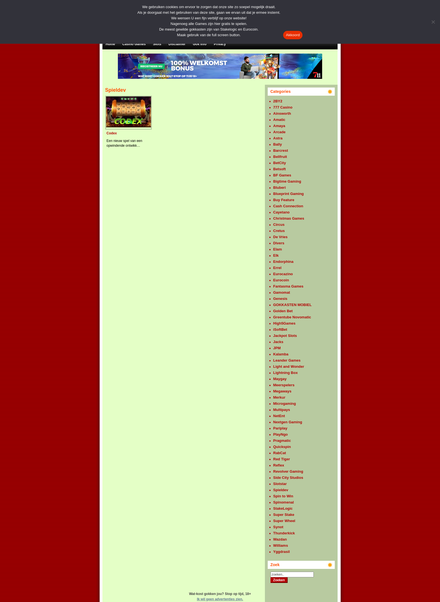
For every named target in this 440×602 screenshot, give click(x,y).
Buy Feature (283, 200)
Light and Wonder (288, 366)
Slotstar (280, 484)
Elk (276, 255)
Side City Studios (288, 477)
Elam (277, 249)
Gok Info (200, 44)
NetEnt (279, 416)
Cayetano (281, 212)
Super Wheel (284, 521)
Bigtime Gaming (287, 181)
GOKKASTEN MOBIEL (292, 305)
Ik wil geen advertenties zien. (220, 599)
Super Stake (283, 515)
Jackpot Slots (285, 336)
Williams (280, 545)
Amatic (279, 120)
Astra (278, 138)
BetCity (279, 163)
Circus (279, 224)
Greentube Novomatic (292, 317)
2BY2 (278, 101)
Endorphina (283, 261)
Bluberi (279, 187)
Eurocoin (281, 280)
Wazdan (280, 539)
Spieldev (280, 490)
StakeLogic (283, 508)
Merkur (279, 397)
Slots (157, 44)
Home (110, 44)
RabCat (279, 453)
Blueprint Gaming (288, 194)
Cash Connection (288, 206)
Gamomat (281, 292)
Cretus (279, 231)
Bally (277, 144)
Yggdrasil (281, 552)
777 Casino (283, 107)
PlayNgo (280, 434)
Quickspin (282, 447)
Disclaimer (177, 44)
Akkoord (293, 35)
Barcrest (280, 150)
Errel (277, 268)
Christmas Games (288, 218)
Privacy (220, 44)
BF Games (282, 175)
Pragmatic (282, 440)
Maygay (280, 379)
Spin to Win (283, 496)
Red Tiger (281, 459)
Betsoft (279, 169)
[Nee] (433, 22)
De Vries (280, 237)
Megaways (282, 391)
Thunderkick (284, 533)
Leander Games (287, 360)
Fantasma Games (288, 286)
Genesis (280, 299)
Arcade (279, 132)
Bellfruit (280, 157)
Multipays (281, 410)
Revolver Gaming (288, 471)
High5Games (284, 323)
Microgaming (284, 403)
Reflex (278, 465)
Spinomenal (283, 502)
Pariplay (280, 428)
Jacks (278, 342)
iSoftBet (280, 329)
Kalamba (280, 354)
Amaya (279, 126)
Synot (278, 527)
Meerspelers (284, 385)
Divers (279, 243)
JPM (277, 348)
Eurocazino (283, 274)
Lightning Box (285, 373)
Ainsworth (282, 113)
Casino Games (134, 44)
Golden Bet (283, 311)
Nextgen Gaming (287, 422)
